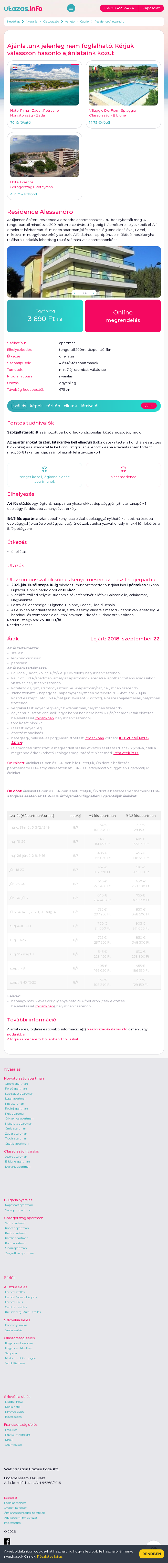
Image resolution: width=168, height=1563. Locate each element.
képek (36, 405)
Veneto (70, 21)
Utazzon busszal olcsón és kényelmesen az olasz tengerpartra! (82, 580)
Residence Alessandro (109, 21)
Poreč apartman (16, 1088)
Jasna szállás (13, 1330)
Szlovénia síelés (17, 1397)
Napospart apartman (19, 1205)
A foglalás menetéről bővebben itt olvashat (42, 1039)
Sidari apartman (16, 1248)
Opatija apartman (17, 1143)
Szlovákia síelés (17, 1320)
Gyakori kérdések (15, 1507)
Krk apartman (14, 1103)
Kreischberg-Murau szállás (23, 1312)
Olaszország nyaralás (21, 1151)
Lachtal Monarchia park (21, 1297)
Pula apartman (15, 1113)
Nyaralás (31, 21)
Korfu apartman (16, 1243)
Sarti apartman (15, 1223)
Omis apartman (15, 1128)
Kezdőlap (13, 21)
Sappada (11, 1353)
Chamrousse (13, 1444)
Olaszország (51, 21)
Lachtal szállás (15, 1292)
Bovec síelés (13, 1417)
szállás (19, 405)
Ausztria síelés (15, 1287)
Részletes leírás (49, 1556)
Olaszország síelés (19, 1338)
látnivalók (90, 405)
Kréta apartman (15, 1233)
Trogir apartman (16, 1138)
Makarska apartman (18, 1123)
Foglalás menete (15, 1503)
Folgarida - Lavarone (19, 1343)
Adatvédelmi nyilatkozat (20, 1517)
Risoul (9, 1440)
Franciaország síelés (20, 1424)
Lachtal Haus (14, 1302)
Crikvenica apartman (19, 1118)
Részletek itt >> (19, 625)
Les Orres (11, 1430)
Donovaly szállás (16, 1325)
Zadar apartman (16, 1133)
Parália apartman (16, 1238)
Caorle (84, 21)
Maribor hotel (14, 1401)
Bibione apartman (17, 1161)
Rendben (151, 1554)
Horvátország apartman (24, 1078)
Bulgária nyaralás (18, 1200)
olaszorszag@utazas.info (107, 1029)
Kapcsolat (10, 1497)
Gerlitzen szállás (16, 1307)
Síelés (9, 1277)
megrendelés (123, 315)
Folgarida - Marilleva (18, 1348)
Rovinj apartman (16, 1108)
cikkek (70, 405)
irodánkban (44, 718)
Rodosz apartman (17, 1228)
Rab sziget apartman (19, 1093)
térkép (53, 405)
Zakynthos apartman (19, 1253)
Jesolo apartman (16, 1156)
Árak (149, 406)
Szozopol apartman (18, 1210)
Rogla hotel (12, 1407)
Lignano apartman (17, 1166)
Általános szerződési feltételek (24, 1513)
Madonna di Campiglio (20, 1358)
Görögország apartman (23, 1218)
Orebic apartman (16, 1083)
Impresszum (12, 1523)
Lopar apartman (16, 1098)
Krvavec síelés (14, 1411)
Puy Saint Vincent (17, 1435)
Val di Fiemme (15, 1363)
